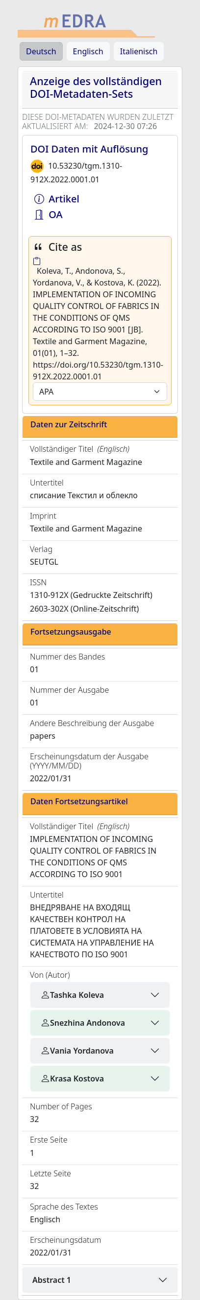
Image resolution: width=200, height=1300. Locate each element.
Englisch (88, 51)
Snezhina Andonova (82, 1022)
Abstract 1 (51, 1280)
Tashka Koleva (72, 995)
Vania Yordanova (77, 1050)
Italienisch (139, 51)
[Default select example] (100, 391)
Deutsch (41, 51)
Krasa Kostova (72, 1078)
